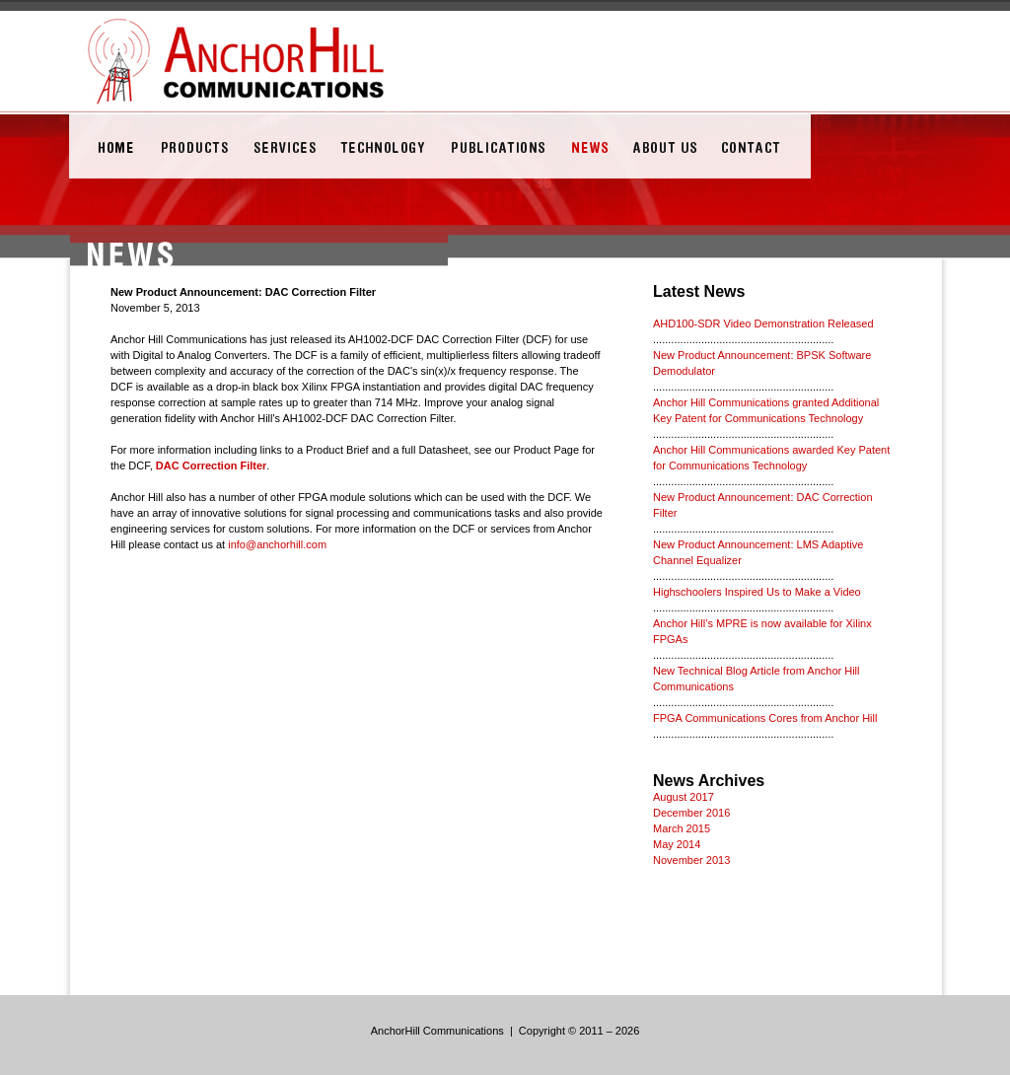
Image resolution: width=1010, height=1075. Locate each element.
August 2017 (683, 797)
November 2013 (691, 860)
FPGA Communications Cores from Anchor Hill (765, 718)
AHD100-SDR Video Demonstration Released (763, 323)
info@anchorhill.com (277, 544)
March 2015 (681, 828)
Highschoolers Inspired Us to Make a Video (757, 592)
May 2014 (676, 844)
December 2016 (691, 813)
